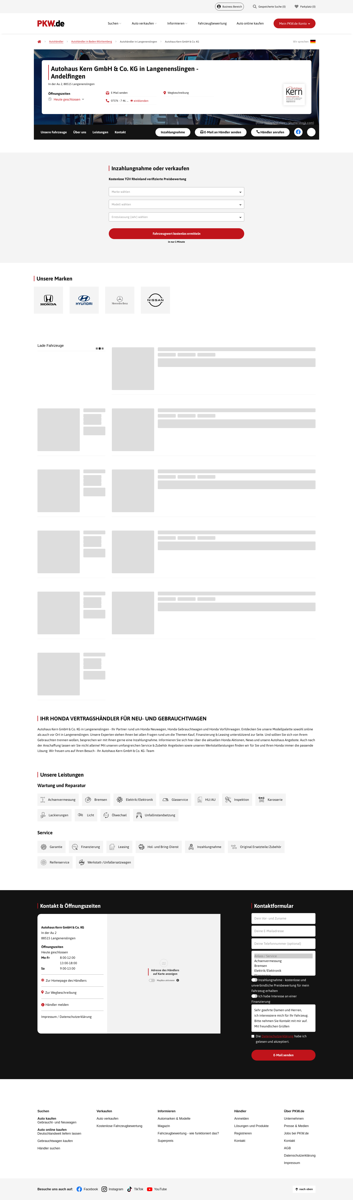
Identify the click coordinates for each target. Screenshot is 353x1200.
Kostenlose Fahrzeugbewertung (119, 1126)
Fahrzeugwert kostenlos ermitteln (176, 233)
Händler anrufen (270, 132)
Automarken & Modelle (174, 1118)
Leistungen (100, 132)
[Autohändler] (56, 41)
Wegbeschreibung (178, 92)
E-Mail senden (119, 92)
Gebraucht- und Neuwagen (59, 1120)
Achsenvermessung (283, 960)
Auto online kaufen (250, 23)
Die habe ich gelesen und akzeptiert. (281, 1038)
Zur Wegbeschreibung (59, 992)
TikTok (138, 1189)
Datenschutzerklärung (278, 1036)
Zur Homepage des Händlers (63, 980)
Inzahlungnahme (173, 132)
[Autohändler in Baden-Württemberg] (91, 41)
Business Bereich (229, 6)
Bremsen (283, 965)
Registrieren (243, 1133)
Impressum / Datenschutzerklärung (66, 1017)
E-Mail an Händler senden (220, 132)
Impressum (292, 1163)
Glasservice (283, 975)
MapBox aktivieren (166, 980)
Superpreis (165, 1141)
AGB (287, 1148)
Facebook (91, 1189)
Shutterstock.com (300, 123)
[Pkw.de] (39, 41)
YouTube (160, 1189)
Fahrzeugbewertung (212, 23)
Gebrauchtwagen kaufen (55, 1141)
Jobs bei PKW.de (296, 1133)
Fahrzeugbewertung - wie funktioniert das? (188, 1133)
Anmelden (241, 1118)
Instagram (116, 1189)
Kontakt (120, 132)
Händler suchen (48, 1148)
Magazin (164, 1126)
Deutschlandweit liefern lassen (59, 1131)
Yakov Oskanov (274, 123)
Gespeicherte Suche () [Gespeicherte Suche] (269, 6)
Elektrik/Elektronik (283, 970)
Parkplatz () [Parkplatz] (305, 6)
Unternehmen (294, 1118)
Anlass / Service (283, 956)
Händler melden (55, 1005)
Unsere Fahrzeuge (54, 132)
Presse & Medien (296, 1126)
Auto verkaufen (107, 1118)
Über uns (79, 132)
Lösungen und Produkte (251, 1126)
